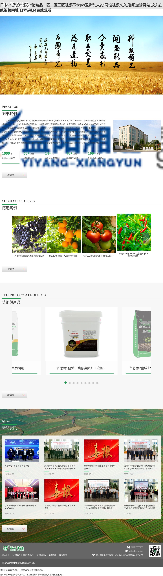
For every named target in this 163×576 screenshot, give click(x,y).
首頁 (75, 4)
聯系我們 (154, 4)
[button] (17, 282)
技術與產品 (123, 4)
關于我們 (88, 4)
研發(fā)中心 (105, 4)
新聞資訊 (139, 4)
